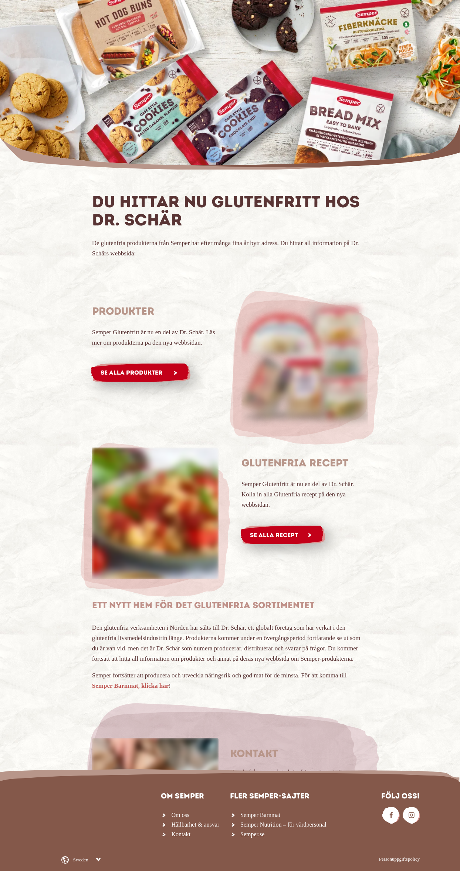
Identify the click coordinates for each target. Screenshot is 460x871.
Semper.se (252, 834)
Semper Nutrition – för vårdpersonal (283, 824)
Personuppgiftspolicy (399, 859)
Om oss (180, 815)
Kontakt (180, 834)
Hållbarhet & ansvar (195, 824)
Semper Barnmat (260, 815)
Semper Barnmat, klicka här (130, 685)
